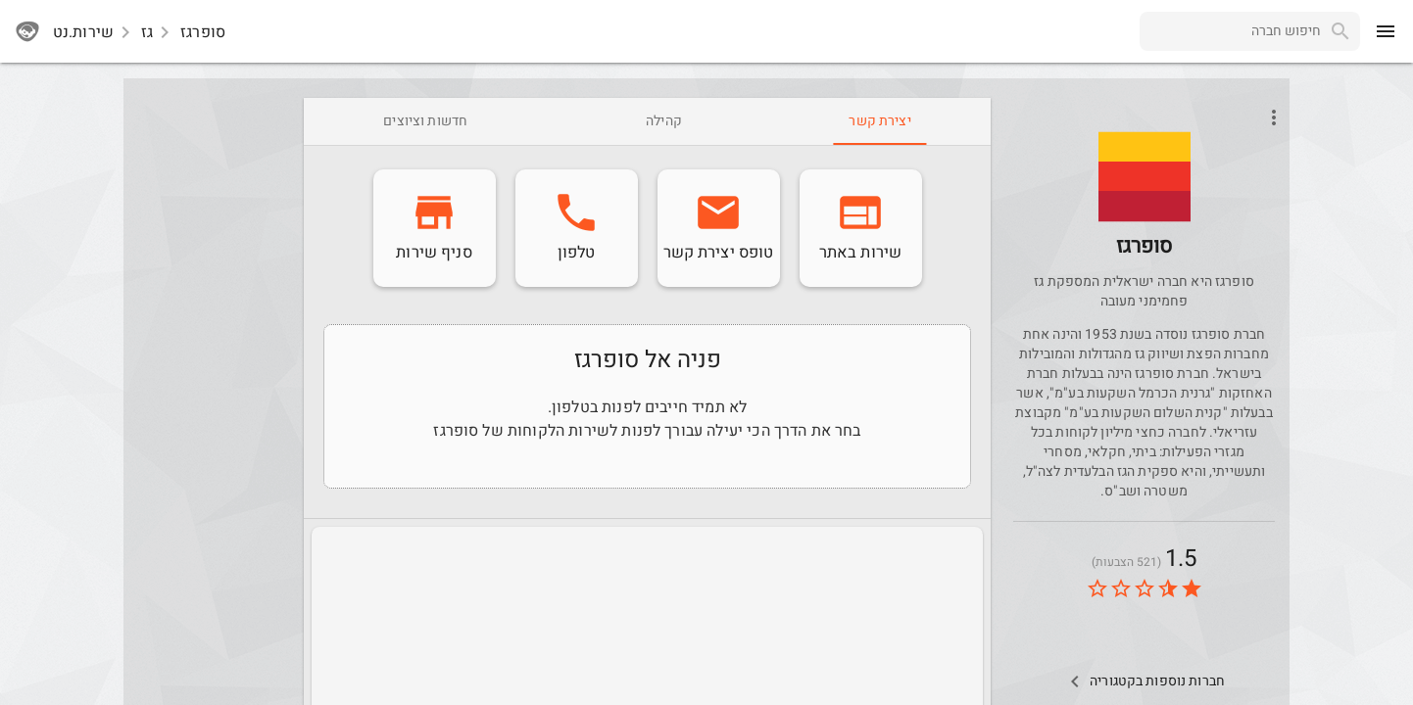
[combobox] (1230, 31)
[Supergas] (1144, 204)
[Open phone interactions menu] (1273, 117)
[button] (1145, 176)
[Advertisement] (209, 391)
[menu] (1385, 31)
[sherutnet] (27, 31)
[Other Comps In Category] (1144, 681)
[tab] (879, 121)
